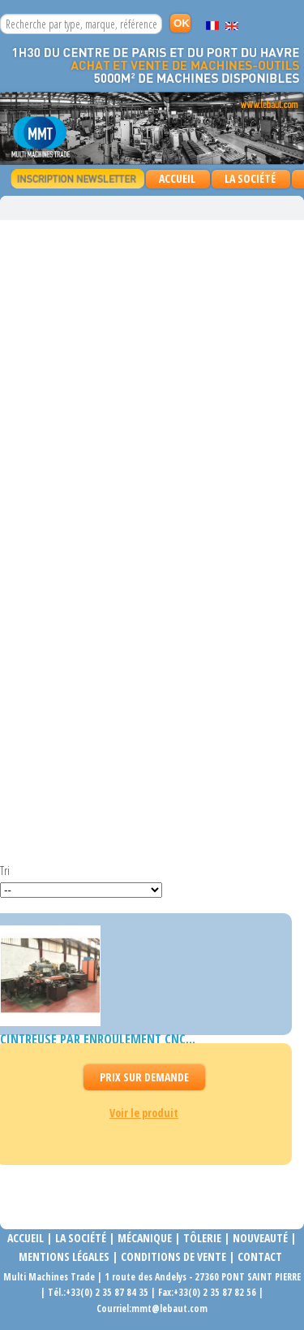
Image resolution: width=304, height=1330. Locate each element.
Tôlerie (202, 1238)
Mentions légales (64, 1256)
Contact (260, 1256)
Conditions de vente (173, 1256)
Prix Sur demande (144, 1077)
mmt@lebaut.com (169, 1308)
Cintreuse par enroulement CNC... (97, 1039)
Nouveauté (260, 1238)
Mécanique (143, 1238)
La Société (250, 178)
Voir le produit (143, 1112)
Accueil (177, 178)
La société (80, 1238)
